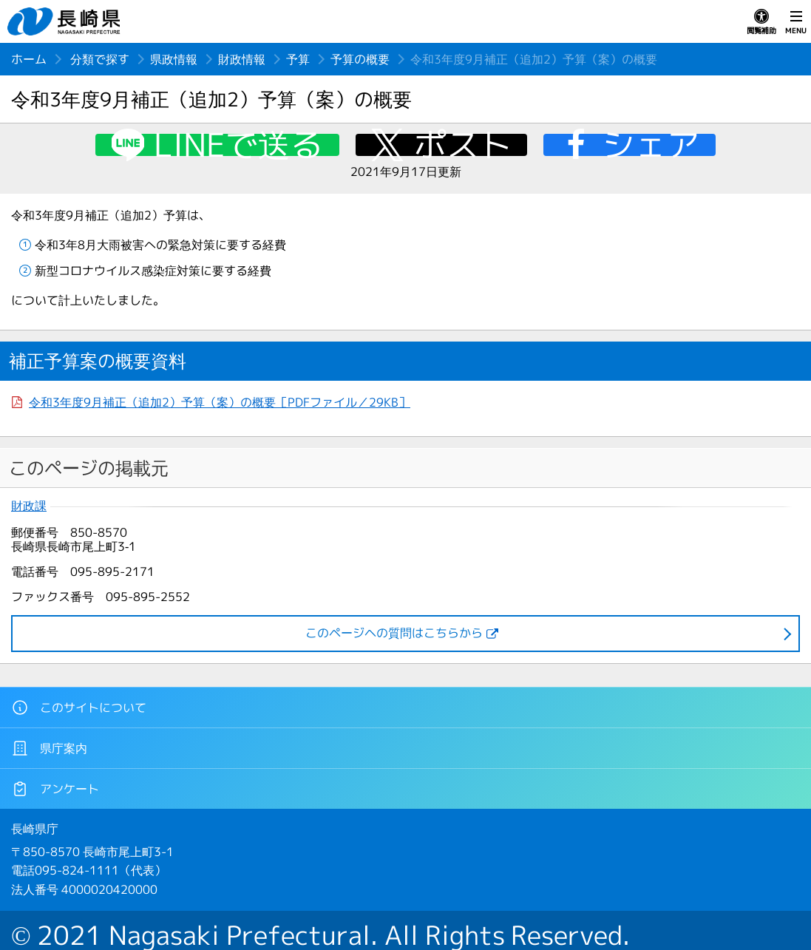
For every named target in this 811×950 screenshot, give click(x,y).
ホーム (29, 59)
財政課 (29, 506)
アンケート (55, 789)
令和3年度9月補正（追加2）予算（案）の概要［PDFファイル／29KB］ (219, 402)
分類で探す (99, 59)
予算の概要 (360, 59)
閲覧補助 (761, 22)
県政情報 (173, 59)
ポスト (463, 145)
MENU (796, 22)
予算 (298, 59)
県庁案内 (49, 748)
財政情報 (241, 59)
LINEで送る (238, 145)
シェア (650, 145)
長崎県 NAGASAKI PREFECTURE (65, 21)
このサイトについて (78, 707)
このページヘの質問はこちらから (394, 633)
